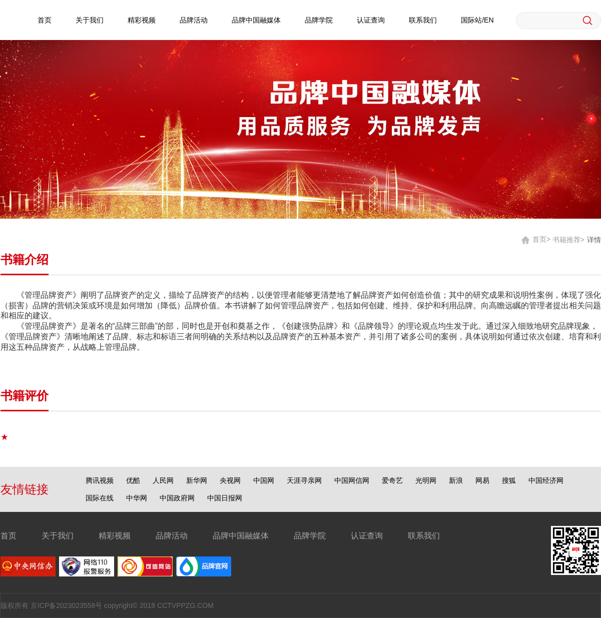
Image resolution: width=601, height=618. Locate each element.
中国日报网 (224, 498)
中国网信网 (351, 480)
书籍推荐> (568, 239)
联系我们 (423, 20)
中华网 (136, 498)
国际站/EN (477, 20)
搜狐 (509, 480)
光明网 (425, 480)
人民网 (163, 480)
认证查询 (371, 20)
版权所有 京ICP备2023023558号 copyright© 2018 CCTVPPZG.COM (107, 605)
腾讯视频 (100, 480)
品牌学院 (319, 20)
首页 (45, 20)
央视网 (230, 480)
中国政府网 (177, 498)
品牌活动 (194, 20)
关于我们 (90, 20)
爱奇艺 (392, 480)
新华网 (196, 480)
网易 (482, 480)
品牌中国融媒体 (256, 20)
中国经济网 (545, 480)
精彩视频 (142, 20)
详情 (594, 239)
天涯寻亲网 (304, 480)
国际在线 (100, 498)
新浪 (456, 480)
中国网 (263, 480)
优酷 (133, 480)
